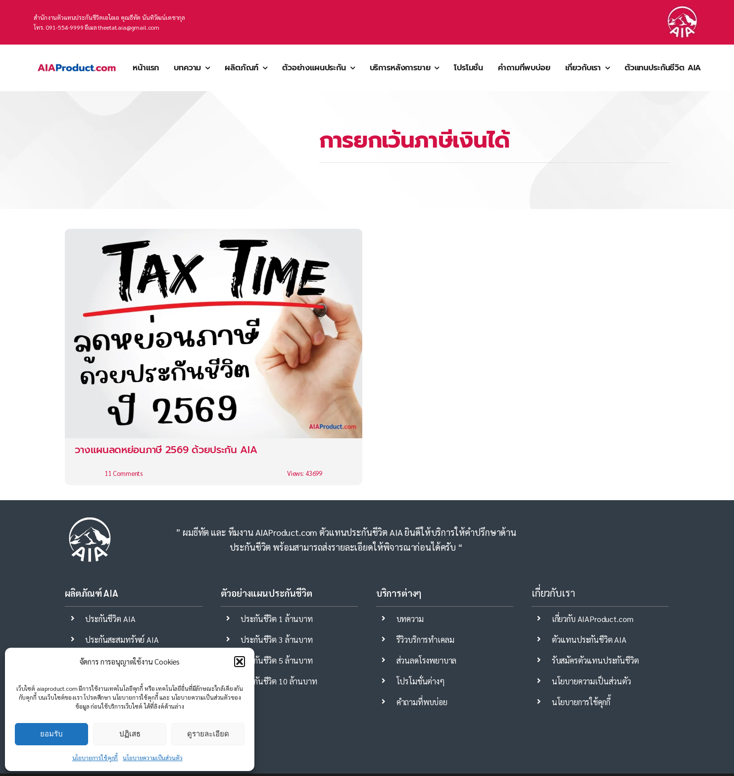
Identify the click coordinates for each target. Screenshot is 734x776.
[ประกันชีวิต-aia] (682, 8)
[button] (240, 662)
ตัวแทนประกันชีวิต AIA (589, 639)
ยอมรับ (51, 733)
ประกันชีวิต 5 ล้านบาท (276, 660)
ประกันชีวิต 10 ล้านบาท (279, 681)
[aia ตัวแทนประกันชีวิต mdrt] (76, 56)
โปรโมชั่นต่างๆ (420, 681)
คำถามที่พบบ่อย (421, 702)
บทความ (410, 619)
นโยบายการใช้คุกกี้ (95, 758)
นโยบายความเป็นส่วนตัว (152, 758)
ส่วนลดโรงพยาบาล (426, 660)
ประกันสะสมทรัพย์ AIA (121, 639)
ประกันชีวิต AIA (110, 619)
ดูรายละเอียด (208, 733)
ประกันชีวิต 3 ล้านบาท (276, 639)
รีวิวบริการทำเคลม (425, 639)
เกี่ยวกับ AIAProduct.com (593, 619)
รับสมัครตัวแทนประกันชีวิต (595, 660)
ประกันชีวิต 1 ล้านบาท (276, 619)
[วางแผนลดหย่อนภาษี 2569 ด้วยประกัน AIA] (213, 357)
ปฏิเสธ (130, 733)
